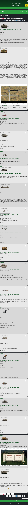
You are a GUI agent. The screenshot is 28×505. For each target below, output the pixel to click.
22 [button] (18, 20)
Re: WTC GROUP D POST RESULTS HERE (9, 191)
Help (17, 5)
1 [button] (10, 20)
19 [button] (12, 20)
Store (11, 3)
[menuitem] (3, 11)
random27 (1, 22)
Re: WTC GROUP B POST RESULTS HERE (10, 29)
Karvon (1, 47)
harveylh (1, 111)
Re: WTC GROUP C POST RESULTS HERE (9, 424)
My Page (12, 5)
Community (18, 3)
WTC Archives (4, 15)
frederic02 (1, 353)
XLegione (5, 16)
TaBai (1, 166)
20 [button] (14, 20)
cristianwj (1, 207)
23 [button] (20, 20)
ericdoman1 (9, 16)
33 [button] (22, 20)
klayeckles (1, 151)
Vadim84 (1, 398)
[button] (7, 20)
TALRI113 (1, 435)
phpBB (11, 503)
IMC (1, 307)
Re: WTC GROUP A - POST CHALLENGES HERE (10, 173)
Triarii (12, 16)
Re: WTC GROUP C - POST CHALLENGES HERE (10, 232)
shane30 (1, 225)
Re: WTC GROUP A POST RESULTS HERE (9, 118)
